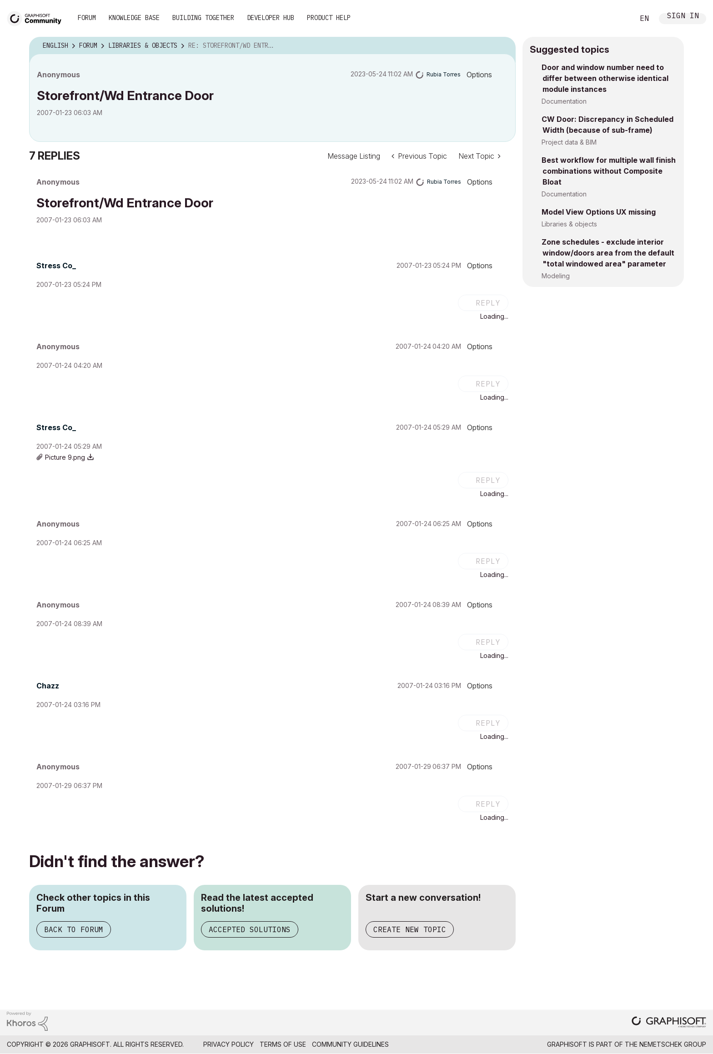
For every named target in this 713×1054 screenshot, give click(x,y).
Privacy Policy (228, 1044)
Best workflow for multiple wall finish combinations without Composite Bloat (609, 171)
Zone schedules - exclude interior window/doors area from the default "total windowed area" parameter (608, 252)
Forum (87, 18)
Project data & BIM (569, 142)
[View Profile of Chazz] (47, 685)
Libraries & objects (569, 224)
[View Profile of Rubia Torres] (444, 74)
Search (617, 18)
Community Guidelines (350, 1044)
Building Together (203, 18)
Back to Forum (73, 929)
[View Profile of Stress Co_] (56, 265)
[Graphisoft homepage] (669, 1022)
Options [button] (479, 74)
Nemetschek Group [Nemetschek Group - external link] (672, 1044)
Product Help (329, 18)
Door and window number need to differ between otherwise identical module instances (605, 78)
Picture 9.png (65, 457)
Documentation (564, 101)
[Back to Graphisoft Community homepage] (37, 17)
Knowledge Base (134, 18)
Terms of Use (283, 1044)
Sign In (683, 16)
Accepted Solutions (250, 929)
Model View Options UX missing (599, 211)
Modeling (556, 276)
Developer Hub (270, 18)
